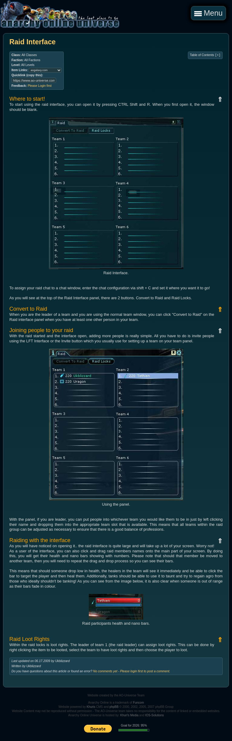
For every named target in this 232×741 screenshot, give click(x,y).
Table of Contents (205, 55)
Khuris (91, 706)
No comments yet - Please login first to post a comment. (131, 671)
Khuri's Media (129, 715)
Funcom (138, 702)
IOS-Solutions (154, 715)
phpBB (113, 706)
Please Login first (40, 85)
